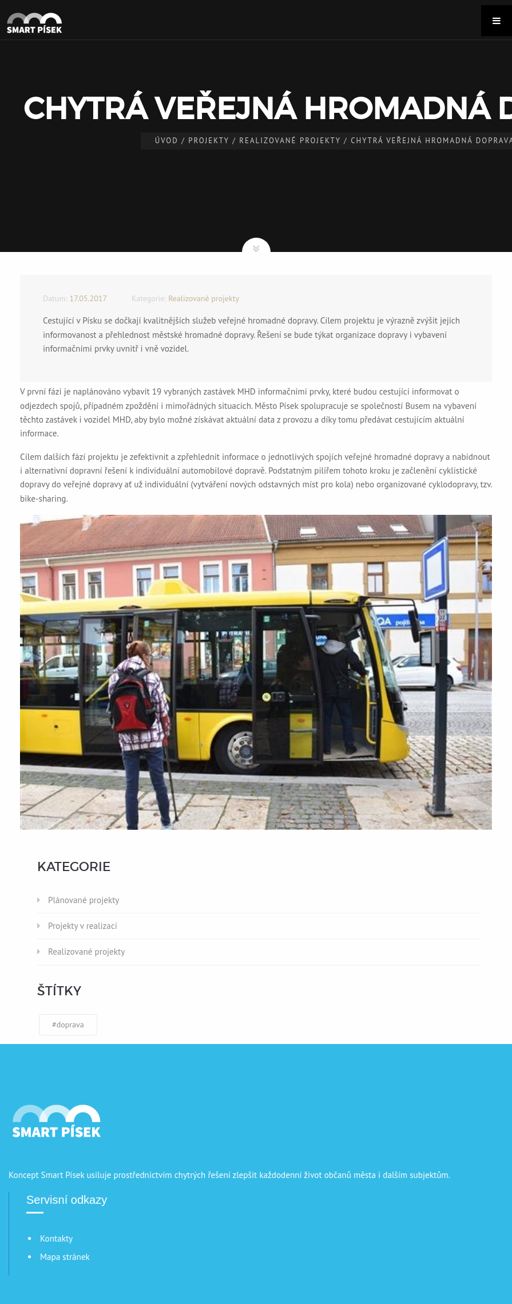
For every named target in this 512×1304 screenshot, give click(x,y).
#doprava (68, 1024)
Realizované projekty (289, 140)
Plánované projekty (83, 900)
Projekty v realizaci (82, 925)
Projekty (208, 140)
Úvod (166, 140)
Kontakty (56, 1238)
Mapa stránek (65, 1256)
